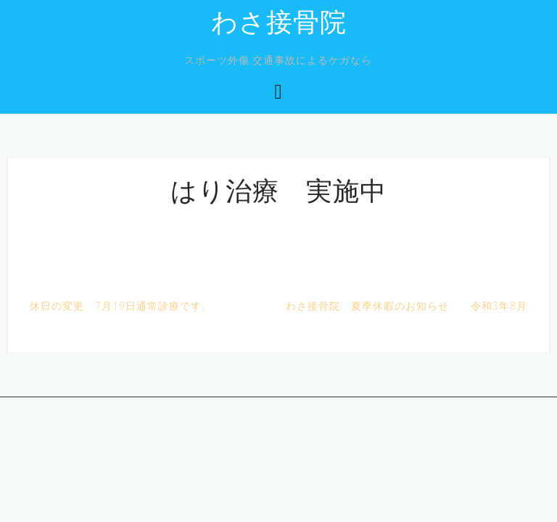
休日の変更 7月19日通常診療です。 (121, 305)
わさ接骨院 (279, 25)
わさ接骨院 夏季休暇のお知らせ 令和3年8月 (406, 305)
